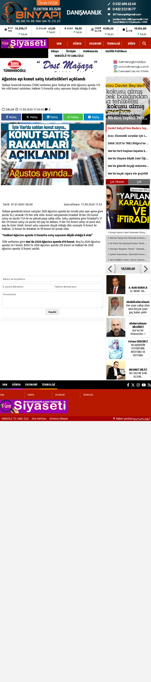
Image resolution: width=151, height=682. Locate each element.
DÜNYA (77, 43)
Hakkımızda (90, 51)
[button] (110, 269)
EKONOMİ (95, 43)
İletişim (71, 51)
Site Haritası (39, 418)
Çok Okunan (117, 181)
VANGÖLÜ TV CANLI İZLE (69, 56)
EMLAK (10, 109)
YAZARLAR (128, 269)
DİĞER (131, 43)
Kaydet (52, 312)
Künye (55, 51)
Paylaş (11, 117)
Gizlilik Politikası (116, 51)
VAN (59, 43)
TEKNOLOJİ (113, 43)
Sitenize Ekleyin (58, 418)
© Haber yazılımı (132, 418)
